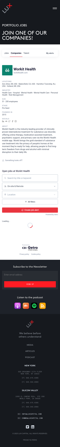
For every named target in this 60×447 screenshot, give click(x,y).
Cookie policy (35, 254)
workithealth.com (21, 73)
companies (16, 53)
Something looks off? (12, 160)
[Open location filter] (54, 194)
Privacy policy (24, 254)
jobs (6, 53)
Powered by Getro (52, 214)
